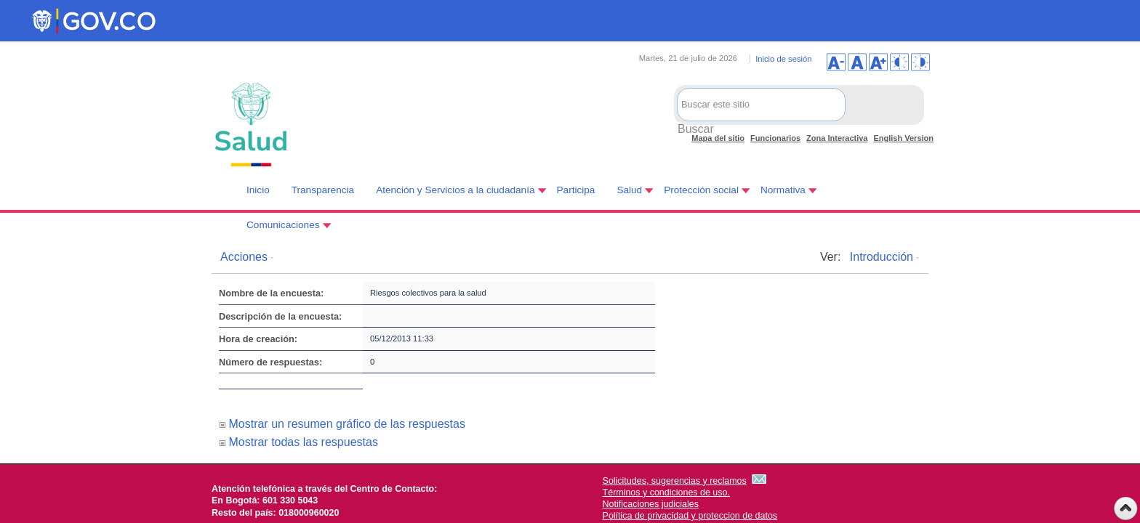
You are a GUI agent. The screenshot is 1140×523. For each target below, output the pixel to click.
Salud (629, 190)
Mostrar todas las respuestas (302, 442)
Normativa (783, 190)
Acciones (244, 257)
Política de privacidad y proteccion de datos (690, 516)
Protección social (701, 190)
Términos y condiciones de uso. (666, 492)
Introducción (881, 257)
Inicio (258, 190)
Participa (576, 190)
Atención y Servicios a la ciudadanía (455, 190)
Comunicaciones (283, 224)
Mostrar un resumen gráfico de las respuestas (346, 424)
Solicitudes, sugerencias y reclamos (675, 481)
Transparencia (323, 190)
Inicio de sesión (783, 58)
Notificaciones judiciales (651, 504)
